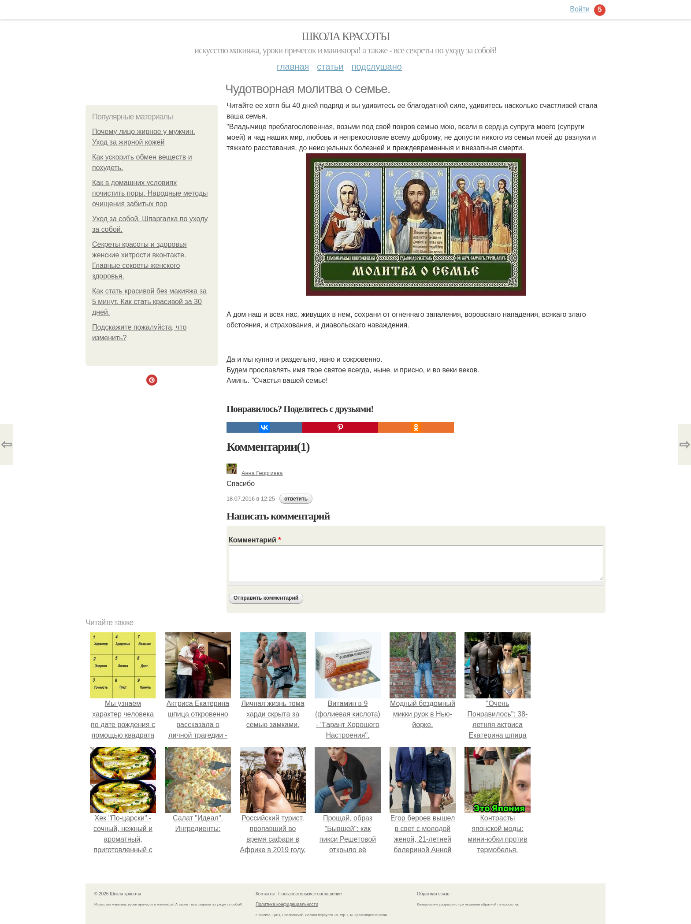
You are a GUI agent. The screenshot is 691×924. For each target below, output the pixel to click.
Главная (293, 66)
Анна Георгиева (254, 473)
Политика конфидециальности (287, 904)
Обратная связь (433, 893)
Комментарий (255, 540)
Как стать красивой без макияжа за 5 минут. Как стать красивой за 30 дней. (149, 301)
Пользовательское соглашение (310, 893)
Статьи (330, 66)
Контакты (265, 893)
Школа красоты (345, 36)
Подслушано (377, 66)
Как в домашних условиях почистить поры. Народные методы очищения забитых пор (150, 193)
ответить (296, 499)
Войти (580, 9)
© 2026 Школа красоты (117, 893)
